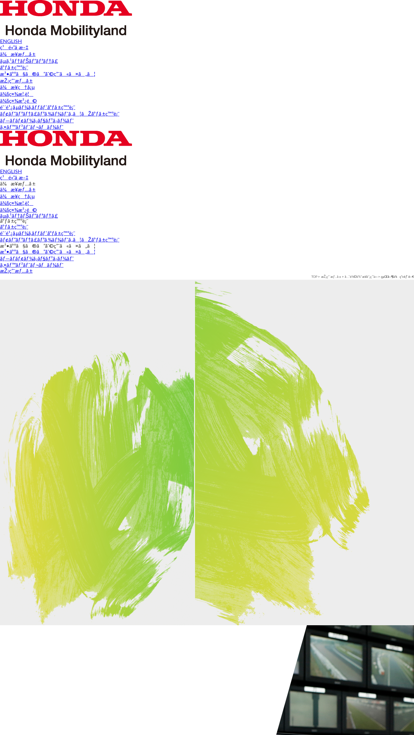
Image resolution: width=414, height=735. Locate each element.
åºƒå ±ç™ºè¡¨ (187, 23)
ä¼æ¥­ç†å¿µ (26, 723)
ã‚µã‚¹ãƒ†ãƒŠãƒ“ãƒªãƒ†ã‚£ (114, 23)
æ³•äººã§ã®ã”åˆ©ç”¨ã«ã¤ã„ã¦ (280, 23)
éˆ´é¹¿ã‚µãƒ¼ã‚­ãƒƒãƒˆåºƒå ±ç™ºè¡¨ (199, 726)
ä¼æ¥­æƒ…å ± (30, 708)
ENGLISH (350, 9)
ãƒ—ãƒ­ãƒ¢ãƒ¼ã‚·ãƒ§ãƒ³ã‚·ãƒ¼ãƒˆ (292, 726)
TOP (12, 46)
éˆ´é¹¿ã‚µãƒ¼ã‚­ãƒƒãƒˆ (121, 708)
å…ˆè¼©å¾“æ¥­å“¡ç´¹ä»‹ (75, 46)
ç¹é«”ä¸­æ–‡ (389, 9)
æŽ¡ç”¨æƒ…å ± (371, 24)
